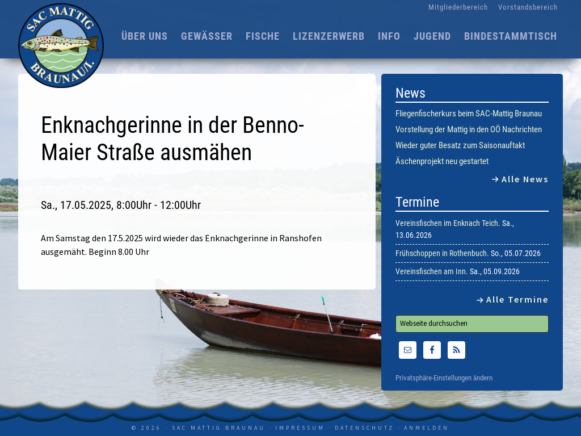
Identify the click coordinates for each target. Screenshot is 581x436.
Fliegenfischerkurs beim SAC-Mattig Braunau (468, 113)
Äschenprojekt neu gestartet (442, 161)
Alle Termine (517, 299)
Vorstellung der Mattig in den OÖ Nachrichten (468, 129)
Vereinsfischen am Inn (430, 271)
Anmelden (426, 427)
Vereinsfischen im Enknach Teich (446, 223)
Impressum (300, 427)
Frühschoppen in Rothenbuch (441, 253)
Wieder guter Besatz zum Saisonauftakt (460, 145)
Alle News (525, 179)
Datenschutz (364, 427)
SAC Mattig (63, 45)
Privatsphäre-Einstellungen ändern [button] (443, 378)
